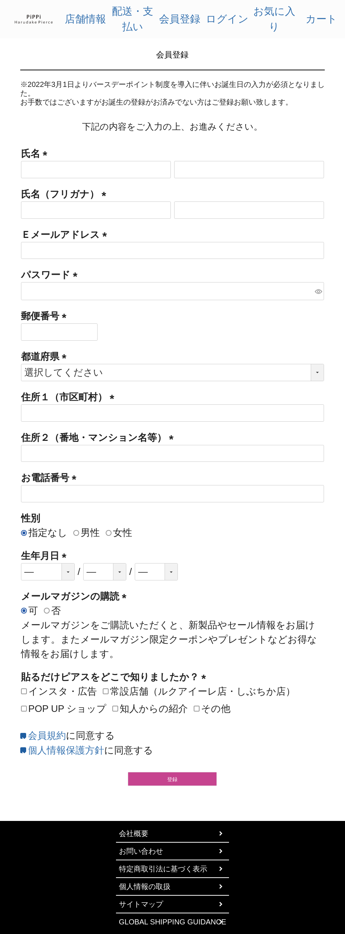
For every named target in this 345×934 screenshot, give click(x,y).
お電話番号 (51, 477)
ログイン (227, 19)
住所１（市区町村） (70, 397)
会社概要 (133, 833)
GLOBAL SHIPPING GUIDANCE (172, 922)
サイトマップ (141, 904)
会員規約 (47, 735)
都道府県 (46, 356)
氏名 (36, 153)
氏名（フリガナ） (66, 194)
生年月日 (46, 555)
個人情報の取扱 (144, 886)
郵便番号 (46, 316)
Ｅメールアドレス (66, 234)
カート (321, 19)
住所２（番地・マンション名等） (100, 437)
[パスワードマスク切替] (318, 291)
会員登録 (179, 19)
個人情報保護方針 (66, 750)
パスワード (51, 274)
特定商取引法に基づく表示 (163, 869)
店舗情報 (85, 19)
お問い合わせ (141, 851)
